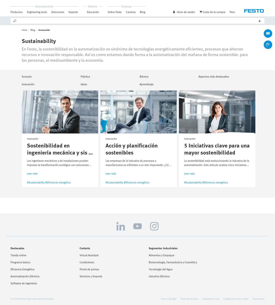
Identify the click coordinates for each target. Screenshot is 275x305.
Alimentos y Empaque (161, 255)
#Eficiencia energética (58, 182)
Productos (17, 12)
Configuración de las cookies (235, 298)
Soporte (73, 12)
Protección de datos (189, 298)
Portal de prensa (89, 269)
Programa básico (20, 262)
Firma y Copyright (168, 298)
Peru (232, 12)
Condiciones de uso (210, 298)
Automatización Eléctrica (25, 276)
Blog (142, 12)
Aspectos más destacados (214, 76)
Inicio (24, 30)
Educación (93, 12)
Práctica (85, 76)
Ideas (84, 83)
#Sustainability (36, 182)
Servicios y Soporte (91, 276)
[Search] (137, 21)
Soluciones (57, 12)
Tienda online (18, 255)
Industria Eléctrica (159, 276)
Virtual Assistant (89, 255)
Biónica (144, 76)
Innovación (28, 83)
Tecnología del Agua (161, 269)
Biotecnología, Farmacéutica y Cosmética (173, 262)
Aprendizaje (146, 83)
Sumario (27, 76)
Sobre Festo (115, 12)
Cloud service (258, 298)
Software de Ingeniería (24, 283)
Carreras (131, 12)
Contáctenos (87, 262)
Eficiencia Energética (22, 269)
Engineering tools (37, 12)
